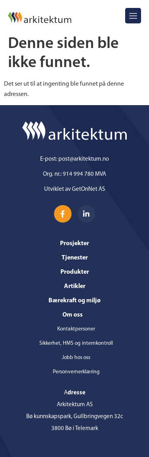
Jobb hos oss (76, 357)
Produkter (74, 272)
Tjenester (75, 258)
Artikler (74, 286)
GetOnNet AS (88, 189)
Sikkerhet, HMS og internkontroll (76, 343)
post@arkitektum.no (83, 159)
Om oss (74, 315)
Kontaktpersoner (76, 329)
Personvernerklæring (76, 371)
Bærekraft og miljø (74, 301)
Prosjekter (74, 243)
